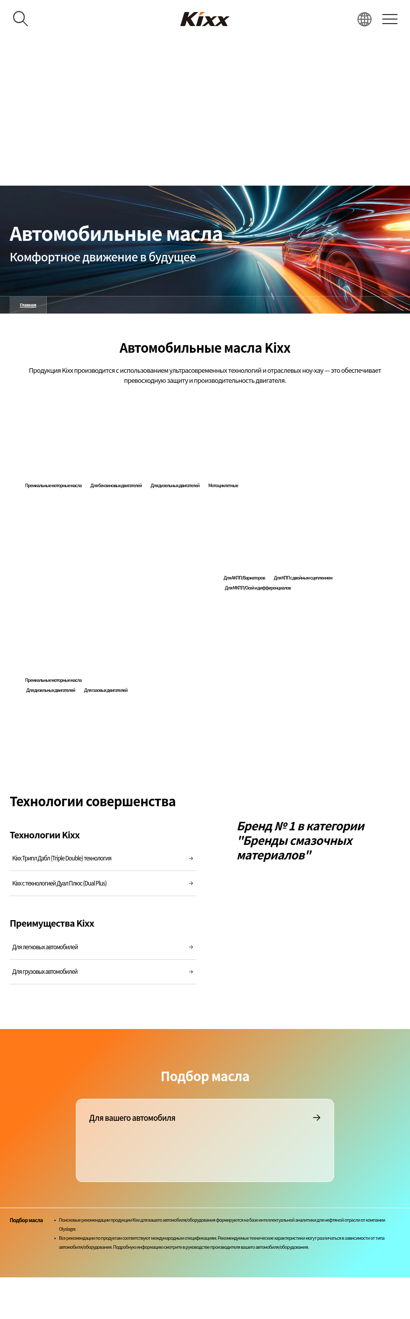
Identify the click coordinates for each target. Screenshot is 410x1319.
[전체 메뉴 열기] (389, 19)
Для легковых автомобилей (103, 947)
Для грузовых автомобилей (103, 971)
